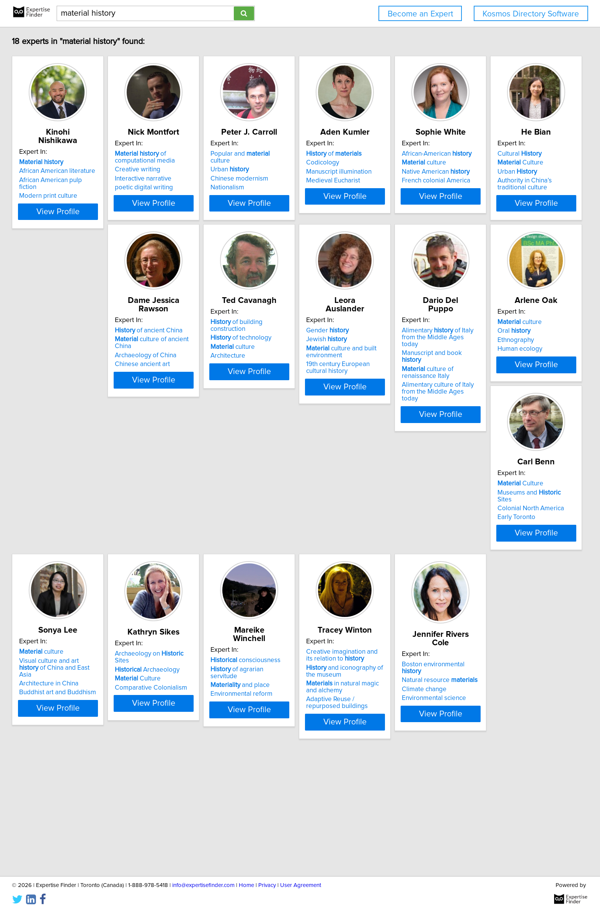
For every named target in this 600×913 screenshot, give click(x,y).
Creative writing (158, 177)
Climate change (157, 788)
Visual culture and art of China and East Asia (294, 577)
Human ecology (42, 592)
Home (246, 885)
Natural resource (173, 779)
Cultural (42, 363)
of (392, 162)
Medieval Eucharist (392, 189)
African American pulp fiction (61, 180)
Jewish (385, 372)
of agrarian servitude (520, 574)
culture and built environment (400, 385)
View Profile (68, 232)
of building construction (294, 363)
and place (509, 583)
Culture (43, 372)
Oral (36, 574)
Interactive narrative (163, 187)
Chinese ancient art (162, 390)
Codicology (381, 171)
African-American (514, 162)
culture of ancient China (181, 372)
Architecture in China (279, 590)
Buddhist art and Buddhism (288, 599)
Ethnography (38, 583)
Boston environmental (176, 770)
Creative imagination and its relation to (60, 770)
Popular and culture (290, 162)
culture (501, 171)
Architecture (267, 390)
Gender (386, 363)
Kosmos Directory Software (531, 14)
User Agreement (300, 885)
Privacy (267, 885)
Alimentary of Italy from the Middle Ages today (522, 367)
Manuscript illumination (397, 180)
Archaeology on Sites (407, 567)
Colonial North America (168, 583)
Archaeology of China (166, 381)
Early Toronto (154, 592)
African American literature (58, 171)
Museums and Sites (174, 574)
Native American (513, 180)
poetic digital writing (164, 195)
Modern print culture (49, 189)
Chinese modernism (279, 180)
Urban (269, 171)
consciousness (514, 565)
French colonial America (513, 189)
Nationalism (267, 189)
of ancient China (169, 363)
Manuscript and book (519, 379)
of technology (280, 372)
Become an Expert (420, 14)
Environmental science (167, 797)
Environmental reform (510, 592)
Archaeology (397, 576)
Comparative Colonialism (401, 594)
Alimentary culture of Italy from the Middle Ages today (522, 408)
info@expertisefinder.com (203, 885)
